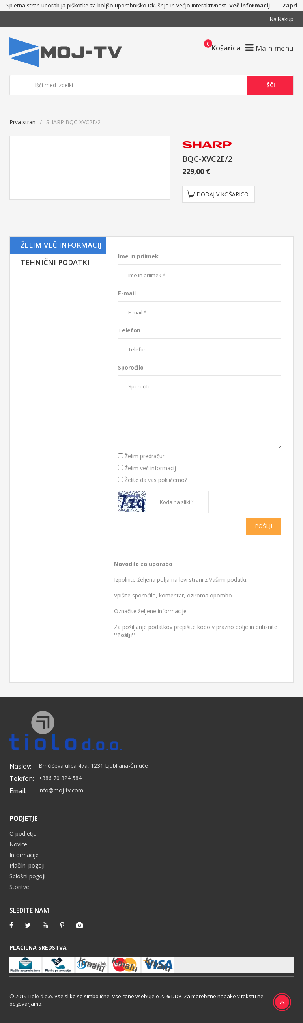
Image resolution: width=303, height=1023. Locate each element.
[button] (220, 47)
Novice (18, 844)
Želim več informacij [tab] (61, 245)
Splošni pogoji (27, 876)
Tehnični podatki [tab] (55, 262)
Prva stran (22, 122)
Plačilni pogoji (27, 865)
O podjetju (23, 833)
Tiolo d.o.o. (40, 996)
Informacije (24, 855)
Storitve (19, 886)
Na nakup (282, 18)
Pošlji (263, 526)
